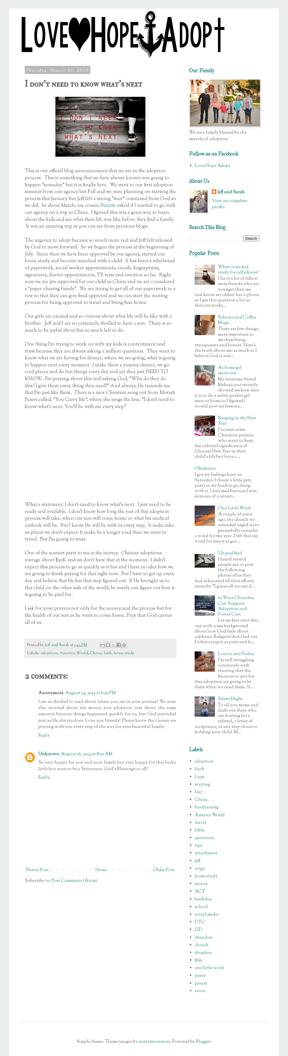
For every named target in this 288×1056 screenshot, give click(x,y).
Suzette (108, 205)
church (202, 945)
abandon (204, 937)
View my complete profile (229, 204)
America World (74, 653)
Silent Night (230, 699)
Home (101, 870)
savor (200, 991)
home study (124, 653)
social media (207, 914)
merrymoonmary (154, 1042)
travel (200, 823)
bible (199, 830)
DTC (200, 922)
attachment (206, 853)
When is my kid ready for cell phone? (238, 270)
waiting (202, 784)
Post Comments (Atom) (74, 881)
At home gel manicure (230, 370)
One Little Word (234, 508)
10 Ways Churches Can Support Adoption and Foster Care (236, 606)
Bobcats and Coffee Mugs (237, 320)
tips (198, 845)
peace (200, 975)
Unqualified (230, 553)
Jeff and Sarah (231, 192)
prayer (201, 983)
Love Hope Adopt (213, 166)
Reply (44, 735)
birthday (203, 899)
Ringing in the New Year (237, 421)
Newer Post (37, 870)
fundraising (207, 807)
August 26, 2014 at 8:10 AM (86, 754)
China (96, 653)
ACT (200, 891)
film (198, 960)
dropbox (203, 953)
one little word (209, 968)
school (201, 907)
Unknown (48, 754)
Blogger (203, 1042)
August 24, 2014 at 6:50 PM (90, 693)
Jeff (198, 861)
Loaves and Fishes (236, 654)
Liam (199, 777)
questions (204, 838)
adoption (49, 653)
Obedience (205, 468)
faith (108, 653)
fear (198, 792)
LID (198, 930)
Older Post (164, 870)
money (201, 884)
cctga (200, 869)
